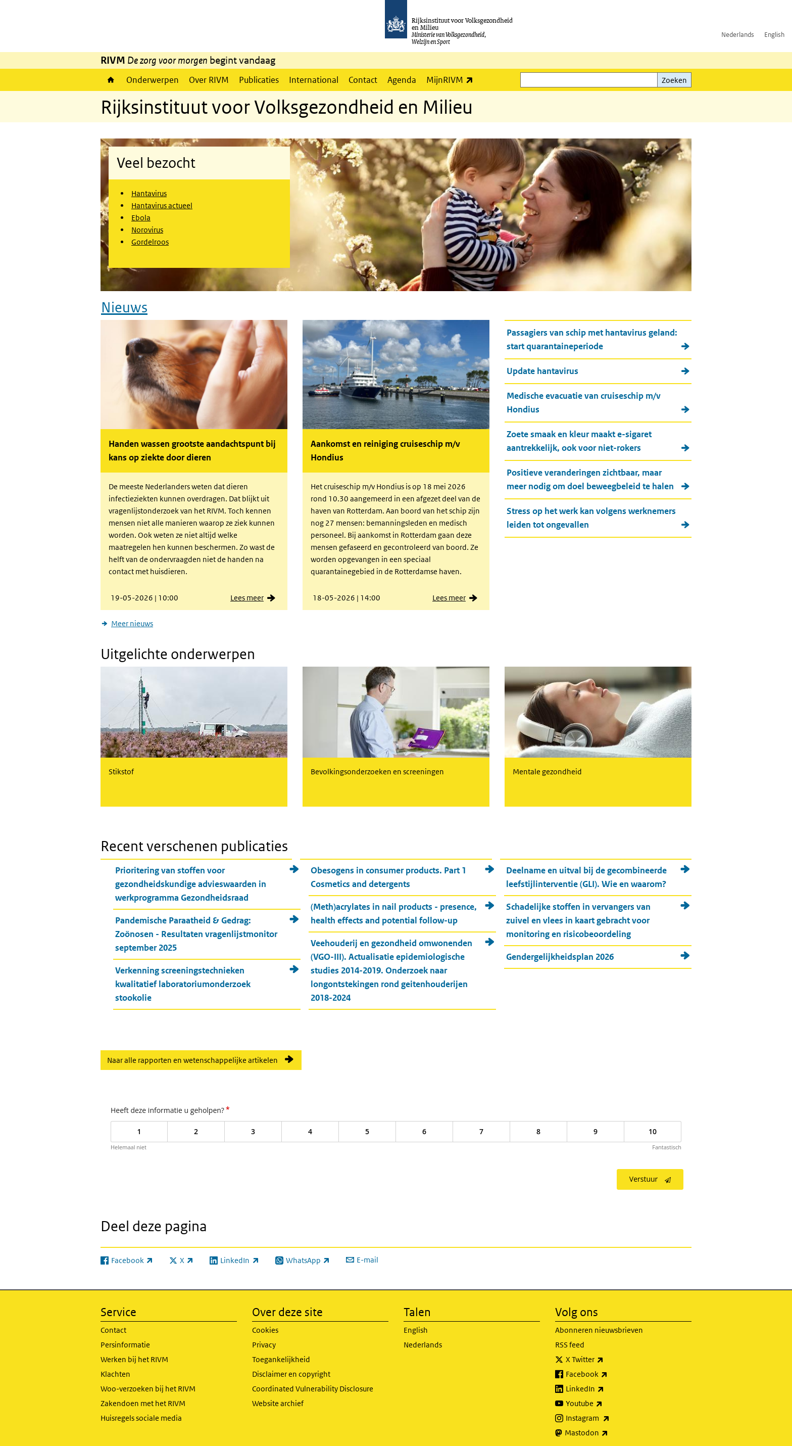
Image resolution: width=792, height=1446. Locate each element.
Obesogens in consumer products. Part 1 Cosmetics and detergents (388, 871)
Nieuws (124, 304)
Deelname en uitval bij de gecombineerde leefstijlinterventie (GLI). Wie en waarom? (586, 871)
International (313, 79)
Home (111, 80)
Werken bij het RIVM (134, 1353)
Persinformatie (125, 1338)
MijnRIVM (452, 79)
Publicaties (259, 79)
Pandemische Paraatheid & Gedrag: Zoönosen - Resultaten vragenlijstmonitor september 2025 (196, 928)
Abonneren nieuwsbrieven (599, 1324)
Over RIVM (209, 79)
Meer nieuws (132, 620)
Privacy (264, 1338)
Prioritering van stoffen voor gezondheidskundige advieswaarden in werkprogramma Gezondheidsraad (190, 878)
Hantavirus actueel (161, 205)
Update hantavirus (542, 368)
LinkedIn (607, 1383)
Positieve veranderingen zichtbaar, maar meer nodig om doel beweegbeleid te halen (590, 476)
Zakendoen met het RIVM (143, 1397)
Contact (363, 79)
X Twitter (607, 1353)
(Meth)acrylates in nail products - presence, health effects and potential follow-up (394, 907)
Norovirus (147, 230)
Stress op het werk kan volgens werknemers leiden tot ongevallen (591, 514)
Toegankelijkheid (281, 1353)
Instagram (610, 1412)
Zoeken (674, 80)
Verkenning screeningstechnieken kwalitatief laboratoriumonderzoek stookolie (183, 978)
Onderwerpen (152, 79)
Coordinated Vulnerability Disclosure (312, 1382)
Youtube (606, 1397)
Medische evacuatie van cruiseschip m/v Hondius (584, 399)
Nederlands (737, 34)
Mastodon (609, 1427)
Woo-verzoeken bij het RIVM (148, 1382)
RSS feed (569, 1338)
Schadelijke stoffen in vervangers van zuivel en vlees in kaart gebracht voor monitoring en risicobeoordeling (578, 914)
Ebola (141, 217)
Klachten (115, 1368)
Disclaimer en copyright (291, 1368)
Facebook (609, 1368)
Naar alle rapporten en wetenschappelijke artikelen (192, 1054)
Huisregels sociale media (141, 1412)
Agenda (401, 79)
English (774, 34)
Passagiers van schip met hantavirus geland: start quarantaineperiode (592, 336)
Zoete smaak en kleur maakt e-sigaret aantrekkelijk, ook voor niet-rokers (579, 438)
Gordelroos (150, 242)
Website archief (278, 1397)
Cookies (265, 1324)
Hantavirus (149, 193)
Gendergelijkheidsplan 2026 (560, 950)
